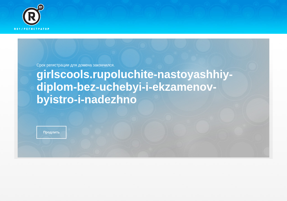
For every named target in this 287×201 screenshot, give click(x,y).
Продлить (51, 132)
